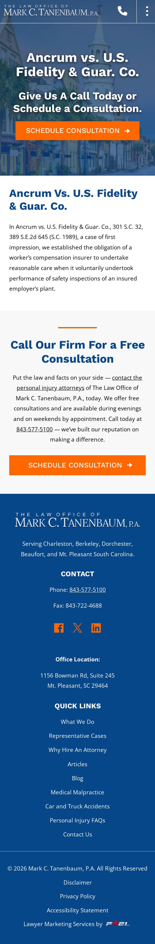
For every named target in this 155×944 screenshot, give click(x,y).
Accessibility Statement (77, 910)
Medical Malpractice (77, 792)
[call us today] (132, 12)
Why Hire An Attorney (78, 750)
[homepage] (77, 523)
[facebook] (58, 632)
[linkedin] (96, 632)
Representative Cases (77, 736)
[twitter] (77, 632)
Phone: (77, 590)
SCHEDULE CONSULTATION (79, 131)
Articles (77, 764)
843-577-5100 (34, 429)
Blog (77, 778)
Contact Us (77, 834)
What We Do (77, 722)
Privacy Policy (77, 896)
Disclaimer (77, 882)
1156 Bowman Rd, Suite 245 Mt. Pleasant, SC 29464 (77, 680)
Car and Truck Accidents (77, 806)
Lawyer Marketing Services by (78, 924)
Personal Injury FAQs (77, 820)
